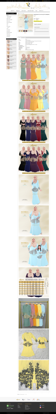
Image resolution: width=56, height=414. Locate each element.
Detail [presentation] (19, 37)
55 (47, 28)
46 (42, 28)
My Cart (15, 0)
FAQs (36, 10)
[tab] (19, 37)
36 (36, 28)
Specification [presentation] (23, 37)
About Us (12, 10)
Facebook (43, 405)
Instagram (43, 407)
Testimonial (30, 0)
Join (10, 0)
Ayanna (34, 16)
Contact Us (41, 10)
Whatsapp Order (31, 10)
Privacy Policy (27, 409)
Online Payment (27, 406)
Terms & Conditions (27, 408)
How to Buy (24, 10)
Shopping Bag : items (46, 0)
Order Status (26, 0)
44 (41, 28)
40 (38, 28)
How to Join (26, 405)
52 (46, 28)
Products (18, 10)
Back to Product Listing (21, 13)
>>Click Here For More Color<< (38, 21)
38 (37, 28)
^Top (26, 394)
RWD (36, 0)
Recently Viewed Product (20, 0)
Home (18, 405)
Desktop (34, 0)
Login (12, 0)
